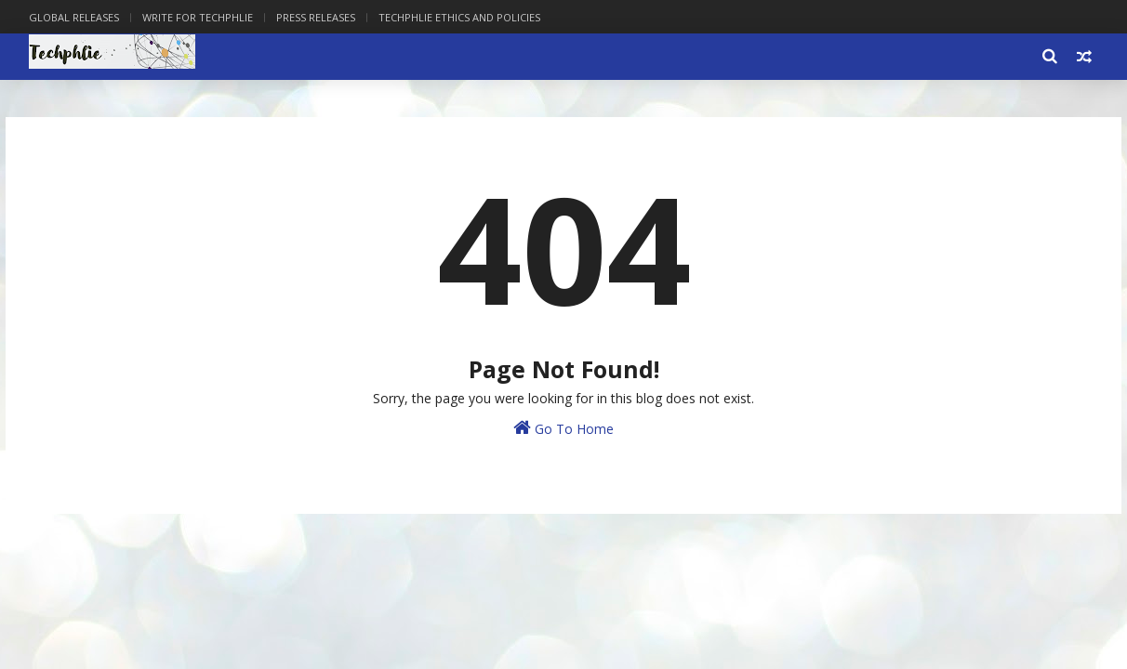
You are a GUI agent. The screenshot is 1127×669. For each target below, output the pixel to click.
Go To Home (563, 428)
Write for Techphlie (197, 17)
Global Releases (74, 17)
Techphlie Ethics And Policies (459, 17)
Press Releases (315, 17)
